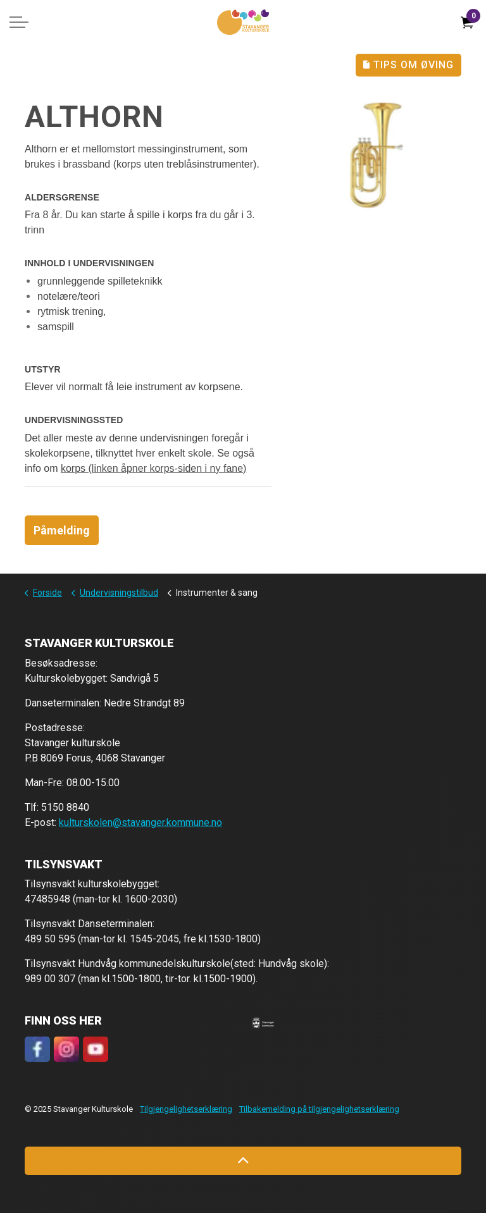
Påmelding (62, 530)
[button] (263, 1022)
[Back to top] (243, 1161)
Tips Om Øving (408, 65)
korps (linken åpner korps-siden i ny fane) (153, 468)
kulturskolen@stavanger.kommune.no (140, 822)
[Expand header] (19, 22)
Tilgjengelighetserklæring (186, 1109)
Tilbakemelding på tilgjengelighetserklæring (319, 1109)
